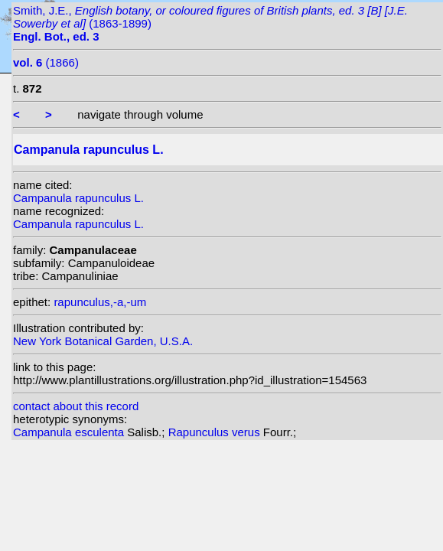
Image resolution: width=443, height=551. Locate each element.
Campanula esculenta (70, 432)
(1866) (46, 62)
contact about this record (75, 405)
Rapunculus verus (215, 432)
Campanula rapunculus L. (78, 197)
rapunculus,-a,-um (100, 301)
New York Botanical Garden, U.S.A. (103, 340)
